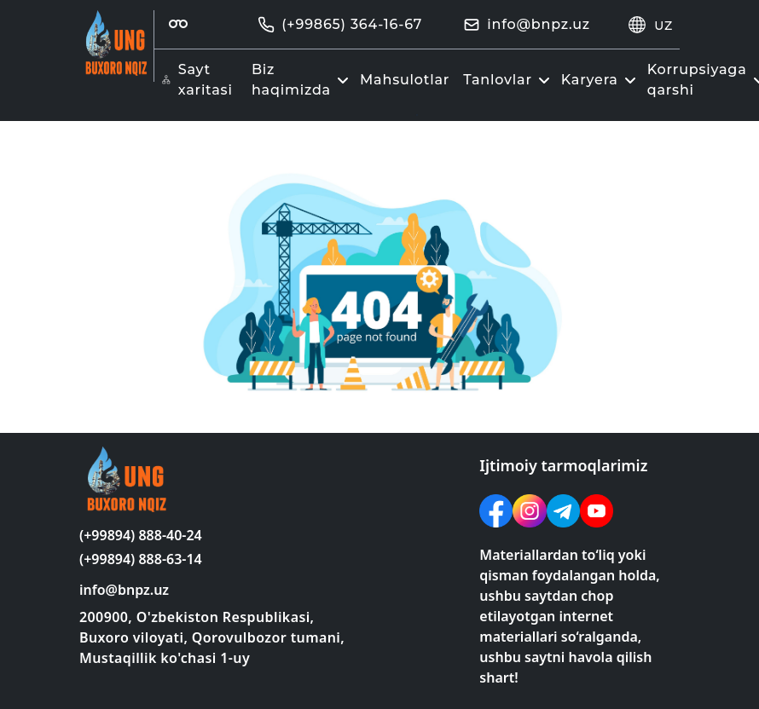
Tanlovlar (508, 80)
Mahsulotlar (404, 80)
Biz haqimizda (302, 79)
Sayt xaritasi (197, 79)
